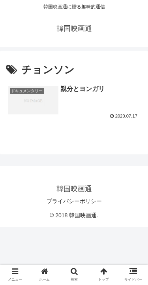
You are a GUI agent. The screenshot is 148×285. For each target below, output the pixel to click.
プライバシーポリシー (74, 201)
